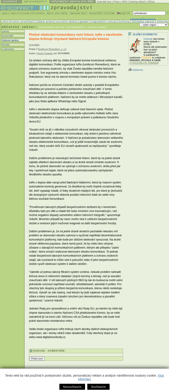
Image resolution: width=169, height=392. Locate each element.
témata (5, 44)
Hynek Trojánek (45, 53)
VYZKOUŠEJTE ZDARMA (143, 63)
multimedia (7, 49)
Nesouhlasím (72, 386)
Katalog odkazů (137, 1)
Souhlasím (98, 386)
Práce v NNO (120, 1)
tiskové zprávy (10, 40)
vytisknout (135, 69)
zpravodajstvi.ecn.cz (51, 27)
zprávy (5, 31)
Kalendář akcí (104, 1)
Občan (151, 1)
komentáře (7, 35)
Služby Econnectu (145, 34)
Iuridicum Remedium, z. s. (52, 49)
